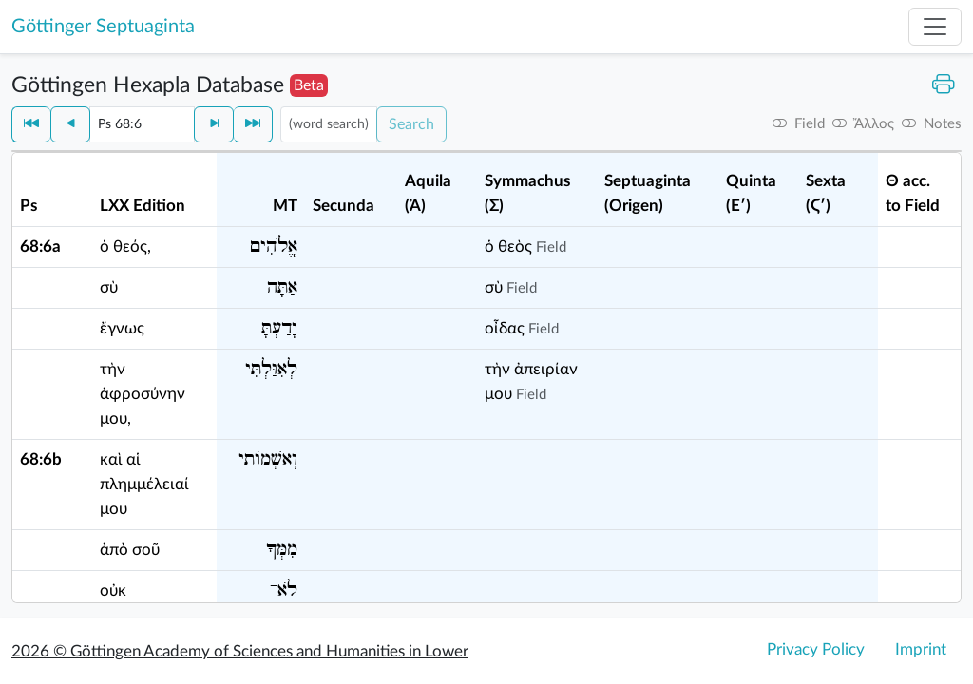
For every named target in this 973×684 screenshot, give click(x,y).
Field (551, 247)
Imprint (920, 649)
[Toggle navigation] (935, 27)
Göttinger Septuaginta (103, 26)
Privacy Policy (816, 649)
